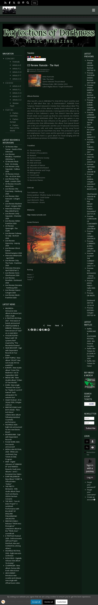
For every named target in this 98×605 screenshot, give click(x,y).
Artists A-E (17, 65)
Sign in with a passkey (90, 466)
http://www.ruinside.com (36, 215)
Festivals (16, 62)
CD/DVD (9, 83)
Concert (10, 58)
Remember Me (91, 453)
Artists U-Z (17, 79)
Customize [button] (61, 602)
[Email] (89, 423)
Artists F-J (16, 68)
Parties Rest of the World (14, 128)
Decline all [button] (48, 602)
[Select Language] (36, 59)
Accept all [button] (36, 602)
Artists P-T (17, 75)
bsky (34, 3)
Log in (90, 477)
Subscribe (90, 428)
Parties (9, 110)
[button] (29, 330)
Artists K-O (17, 72)
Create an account (91, 498)
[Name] (89, 418)
